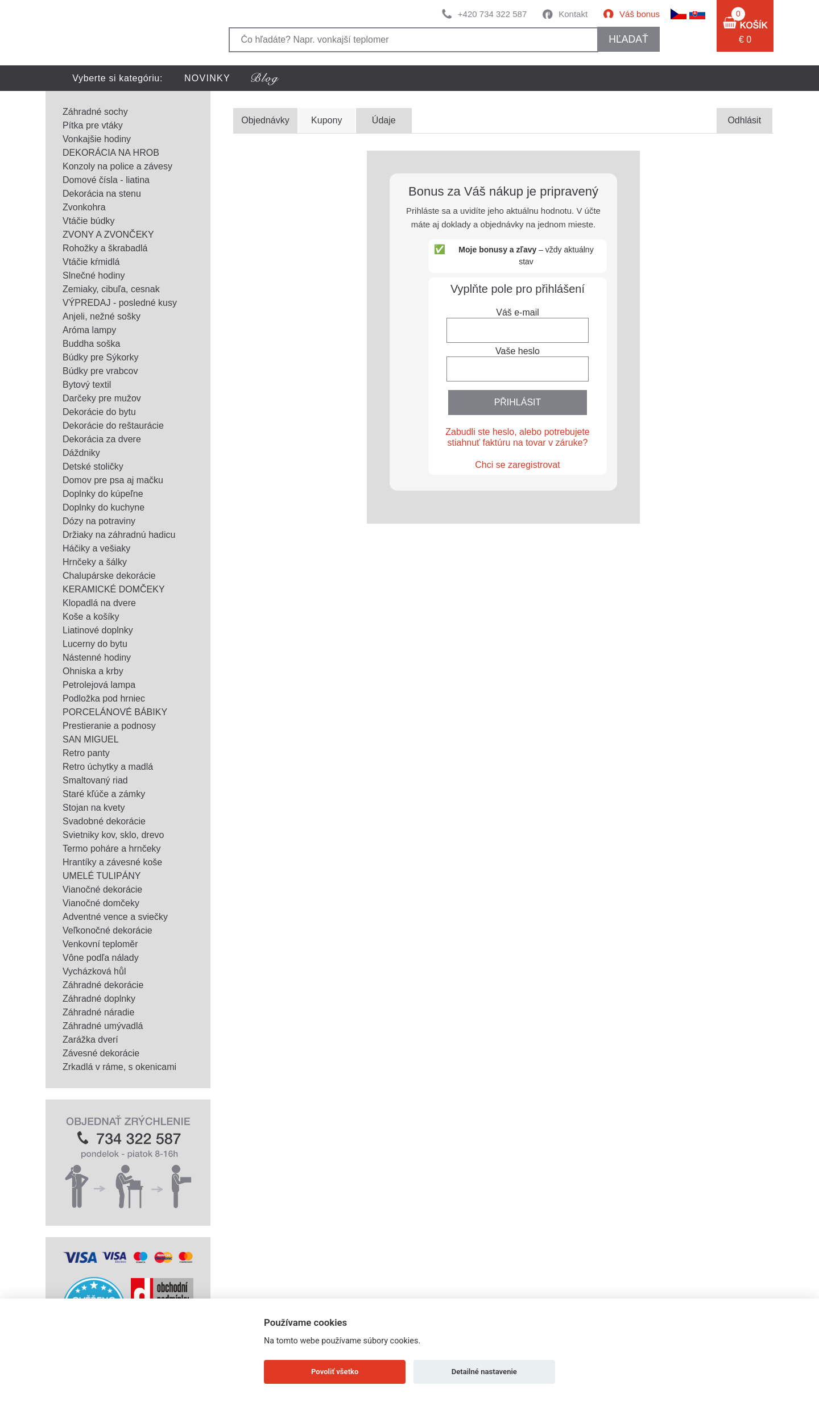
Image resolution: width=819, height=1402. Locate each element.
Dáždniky (81, 453)
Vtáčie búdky (89, 221)
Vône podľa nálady (101, 958)
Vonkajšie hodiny (97, 139)
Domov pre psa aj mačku (113, 480)
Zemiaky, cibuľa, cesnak (111, 289)
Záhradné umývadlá (103, 1026)
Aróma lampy (89, 330)
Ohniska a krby (93, 671)
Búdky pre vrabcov (100, 371)
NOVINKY (207, 78)
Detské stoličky (93, 466)
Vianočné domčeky (101, 903)
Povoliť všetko (334, 1371)
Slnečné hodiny (94, 275)
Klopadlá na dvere (99, 603)
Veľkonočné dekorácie (107, 930)
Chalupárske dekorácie (109, 575)
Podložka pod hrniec (104, 698)
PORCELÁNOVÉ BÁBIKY (115, 712)
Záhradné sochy (95, 112)
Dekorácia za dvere (102, 439)
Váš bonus (639, 14)
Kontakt (573, 14)
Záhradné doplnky (99, 998)
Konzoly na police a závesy (117, 166)
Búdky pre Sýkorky (100, 357)
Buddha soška (91, 344)
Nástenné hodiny (97, 657)
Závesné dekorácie (101, 1053)
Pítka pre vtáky (93, 125)
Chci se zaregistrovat (517, 465)
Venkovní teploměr (100, 944)
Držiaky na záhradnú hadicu (119, 535)
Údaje (384, 120)
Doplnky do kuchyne (103, 507)
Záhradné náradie (98, 1012)
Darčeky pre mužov (102, 398)
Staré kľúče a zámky (104, 794)
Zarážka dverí (90, 1039)
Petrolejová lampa (99, 685)
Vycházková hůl (94, 971)
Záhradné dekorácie (103, 985)
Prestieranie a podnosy (109, 726)
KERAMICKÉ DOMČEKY (114, 589)
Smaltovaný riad (95, 780)
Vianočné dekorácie (102, 889)
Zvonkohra (84, 207)
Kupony (326, 120)
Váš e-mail (517, 312)
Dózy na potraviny (99, 521)
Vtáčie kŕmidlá (91, 262)
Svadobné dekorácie (104, 821)
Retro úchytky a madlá (108, 766)
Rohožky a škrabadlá (105, 248)
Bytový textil (87, 384)
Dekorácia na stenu (102, 193)
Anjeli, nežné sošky (101, 316)
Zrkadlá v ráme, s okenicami (119, 1067)
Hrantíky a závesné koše (112, 862)
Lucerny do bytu (95, 644)
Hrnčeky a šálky (95, 562)
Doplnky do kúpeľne (103, 494)
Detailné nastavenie (484, 1371)
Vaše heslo (517, 351)
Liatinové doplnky (98, 630)
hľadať (628, 39)
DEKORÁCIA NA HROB (111, 152)
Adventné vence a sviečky (115, 917)
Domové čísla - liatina (106, 180)
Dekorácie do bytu (99, 412)
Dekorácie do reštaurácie (113, 425)
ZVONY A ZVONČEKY (108, 234)
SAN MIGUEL (91, 739)
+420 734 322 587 (492, 14)
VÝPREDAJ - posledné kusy (120, 303)
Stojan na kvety (94, 807)
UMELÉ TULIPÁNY (102, 876)
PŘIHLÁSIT (517, 402)
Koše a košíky (91, 616)
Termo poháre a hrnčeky (112, 848)
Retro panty (86, 753)
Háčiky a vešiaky (96, 548)
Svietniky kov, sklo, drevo (113, 835)
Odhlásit (744, 120)
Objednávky (265, 120)
